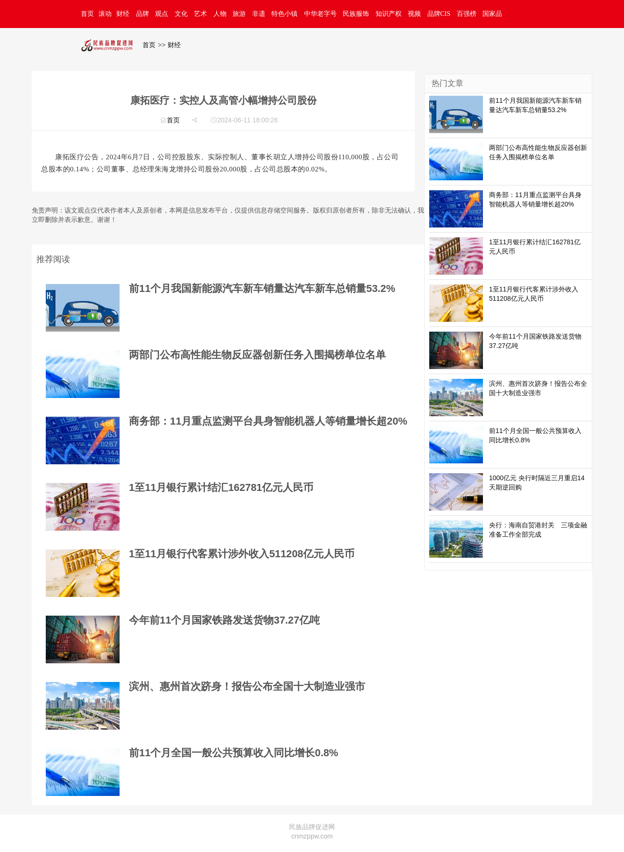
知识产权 (389, 13)
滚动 (105, 13)
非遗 (258, 13)
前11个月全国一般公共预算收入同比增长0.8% (233, 753)
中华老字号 (320, 13)
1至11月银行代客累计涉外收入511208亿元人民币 (242, 554)
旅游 (239, 13)
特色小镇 (284, 13)
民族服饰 (356, 13)
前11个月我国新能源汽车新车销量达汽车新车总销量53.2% (262, 288)
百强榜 (466, 13)
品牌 (142, 13)
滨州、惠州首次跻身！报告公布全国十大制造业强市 (247, 686)
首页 (87, 13)
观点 (161, 13)
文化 (181, 13)
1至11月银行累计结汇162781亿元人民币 (221, 487)
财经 (122, 13)
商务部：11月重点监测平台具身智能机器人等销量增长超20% (268, 421)
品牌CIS (439, 13)
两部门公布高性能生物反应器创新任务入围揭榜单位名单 (257, 355)
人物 (220, 13)
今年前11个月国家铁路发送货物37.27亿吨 (224, 620)
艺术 (200, 13)
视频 (414, 13)
